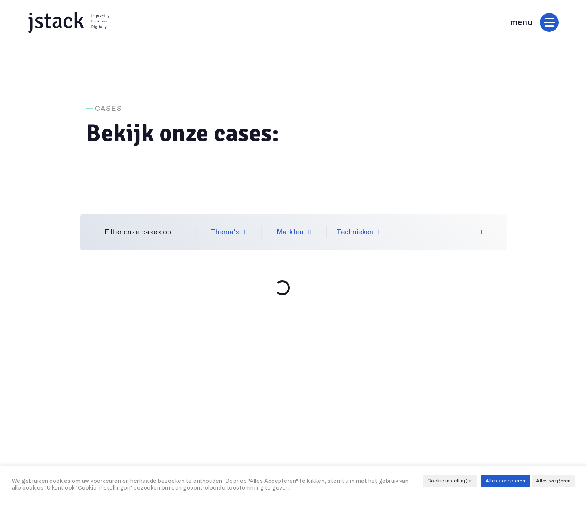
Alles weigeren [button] (553, 481)
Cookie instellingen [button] (450, 481)
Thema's (229, 232)
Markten (294, 232)
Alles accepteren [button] (505, 481)
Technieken (359, 232)
